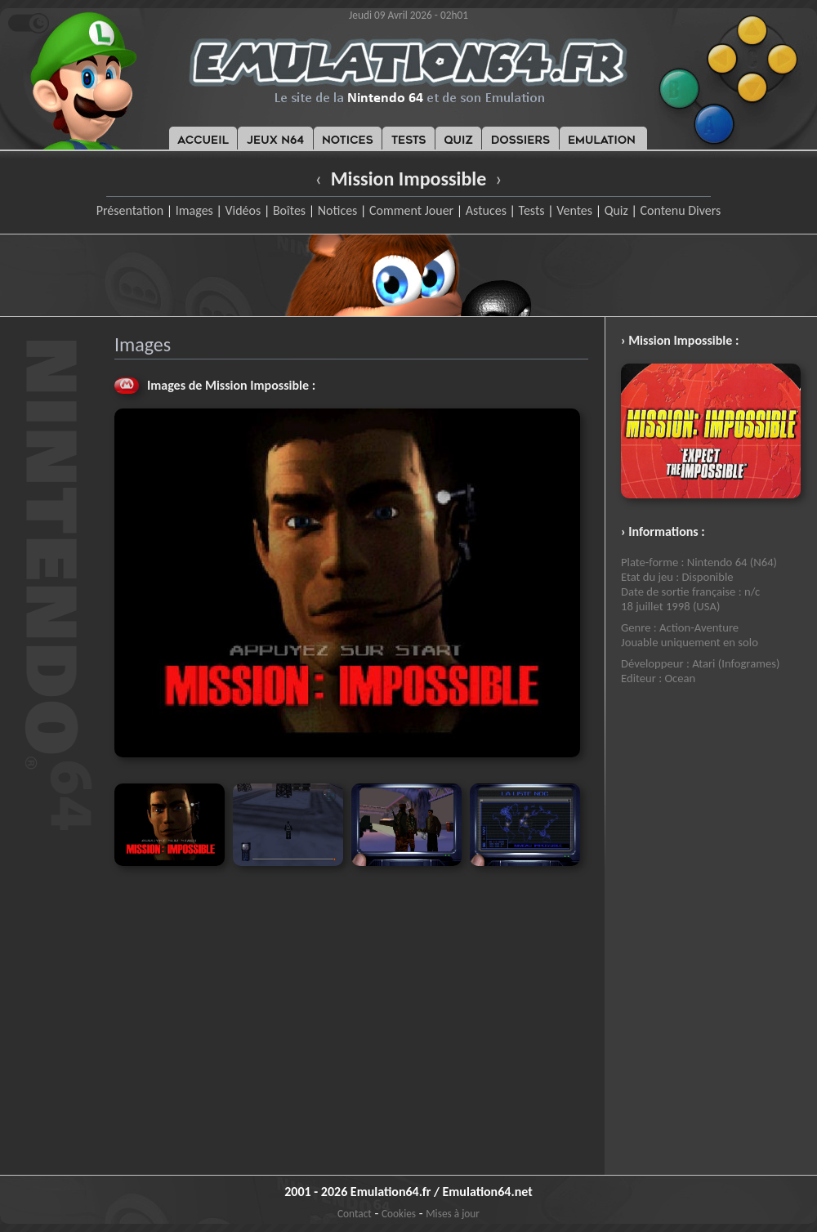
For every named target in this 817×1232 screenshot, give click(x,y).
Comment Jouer (411, 210)
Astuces (486, 210)
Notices (338, 210)
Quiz (616, 210)
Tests (532, 210)
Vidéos (243, 210)
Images (194, 210)
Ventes (574, 210)
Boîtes (289, 210)
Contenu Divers (680, 210)
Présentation (130, 210)
